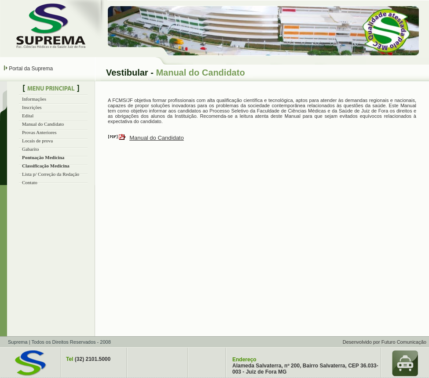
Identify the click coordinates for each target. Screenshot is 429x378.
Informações (34, 99)
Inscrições (32, 107)
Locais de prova (37, 140)
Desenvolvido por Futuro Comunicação (384, 342)
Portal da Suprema (31, 68)
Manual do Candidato (43, 124)
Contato (29, 182)
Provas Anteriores (39, 132)
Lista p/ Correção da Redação (50, 174)
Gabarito (30, 149)
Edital (27, 115)
